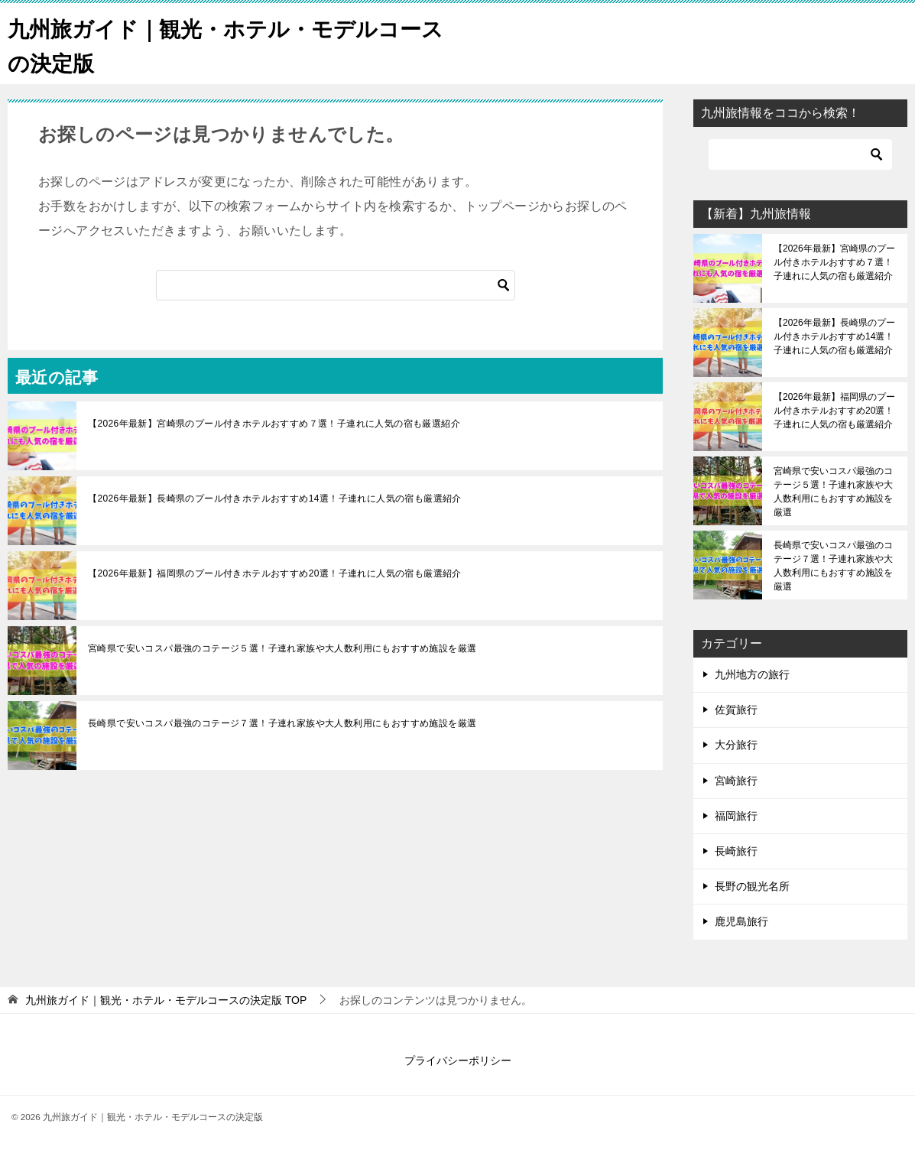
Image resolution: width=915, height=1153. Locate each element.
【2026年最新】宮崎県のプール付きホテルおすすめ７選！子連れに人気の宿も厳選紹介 (274, 423)
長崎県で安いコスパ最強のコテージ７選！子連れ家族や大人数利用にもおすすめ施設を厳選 (282, 723)
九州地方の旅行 (752, 674)
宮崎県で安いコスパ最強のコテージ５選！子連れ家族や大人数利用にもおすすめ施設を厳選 (282, 648)
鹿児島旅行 (741, 921)
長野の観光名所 (752, 886)
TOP (166, 1000)
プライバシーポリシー (457, 1060)
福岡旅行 (736, 816)
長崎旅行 (736, 851)
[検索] (335, 285)
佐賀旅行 (736, 709)
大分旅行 (736, 745)
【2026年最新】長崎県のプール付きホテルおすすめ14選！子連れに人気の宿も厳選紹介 (275, 498)
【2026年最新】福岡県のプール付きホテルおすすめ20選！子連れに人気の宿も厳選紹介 (275, 573)
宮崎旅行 (736, 781)
